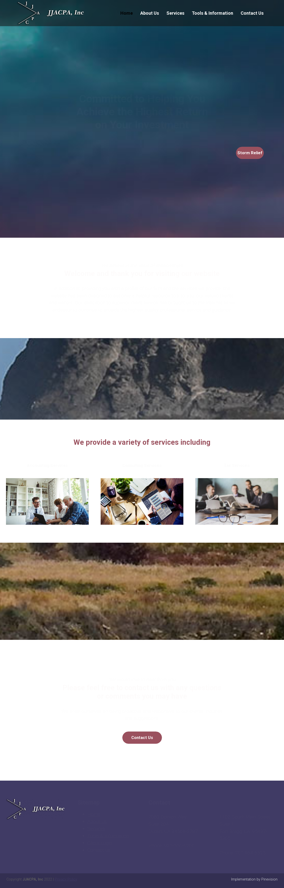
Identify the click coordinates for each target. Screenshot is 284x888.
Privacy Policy (66, 879)
